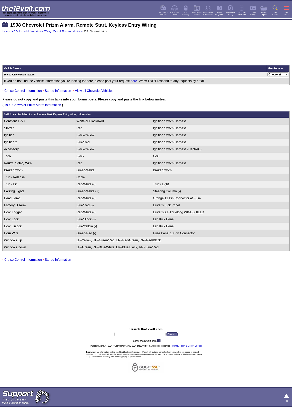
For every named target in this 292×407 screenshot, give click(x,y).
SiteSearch (275, 14)
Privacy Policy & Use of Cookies (187, 346)
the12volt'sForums (163, 14)
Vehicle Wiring (43, 31)
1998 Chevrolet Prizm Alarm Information (32, 105)
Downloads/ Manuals (196, 14)
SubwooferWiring (230, 14)
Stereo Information (58, 90)
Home (5, 31)
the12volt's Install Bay (22, 31)
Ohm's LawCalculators (208, 14)
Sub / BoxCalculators (241, 14)
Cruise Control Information (23, 90)
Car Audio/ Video (174, 14)
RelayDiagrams (219, 14)
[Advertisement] (146, 51)
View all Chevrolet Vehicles (67, 31)
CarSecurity (185, 14)
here (134, 81)
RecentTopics (264, 14)
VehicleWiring (253, 14)
